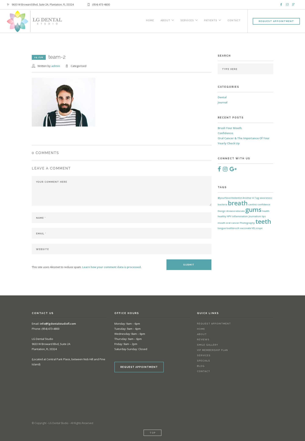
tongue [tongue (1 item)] (222, 228)
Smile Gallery (207, 345)
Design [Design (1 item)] (222, 211)
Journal (222, 102)
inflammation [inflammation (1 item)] (240, 216)
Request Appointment (276, 21)
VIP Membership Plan (212, 350)
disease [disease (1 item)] (230, 211)
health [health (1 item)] (265, 211)
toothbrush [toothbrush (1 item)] (232, 228)
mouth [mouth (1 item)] (221, 222)
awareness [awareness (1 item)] (266, 197)
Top (153, 432)
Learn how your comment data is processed (111, 267)
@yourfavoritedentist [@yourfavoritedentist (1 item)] (230, 197)
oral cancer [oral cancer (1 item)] (232, 222)
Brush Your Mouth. (230, 128)
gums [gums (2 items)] (253, 209)
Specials (203, 360)
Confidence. (226, 133)
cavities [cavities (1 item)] (252, 204)
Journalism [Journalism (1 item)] (254, 216)
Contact (234, 20)
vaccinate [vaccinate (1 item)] (245, 228)
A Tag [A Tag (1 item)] (255, 197)
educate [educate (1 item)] (240, 211)
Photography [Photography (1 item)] (247, 222)
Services (186, 20)
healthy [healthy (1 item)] (222, 216)
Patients (210, 20)
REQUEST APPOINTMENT (139, 367)
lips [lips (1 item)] (264, 216)
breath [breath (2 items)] (238, 203)
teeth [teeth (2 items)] (263, 221)
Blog (201, 366)
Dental (222, 97)
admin (55, 66)
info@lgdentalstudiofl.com (58, 324)
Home (148, 20)
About (164, 20)
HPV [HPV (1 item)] (229, 216)
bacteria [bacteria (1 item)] (222, 204)
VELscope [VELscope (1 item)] (257, 228)
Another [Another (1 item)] (247, 197)
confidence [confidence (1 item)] (264, 204)
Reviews (203, 339)
